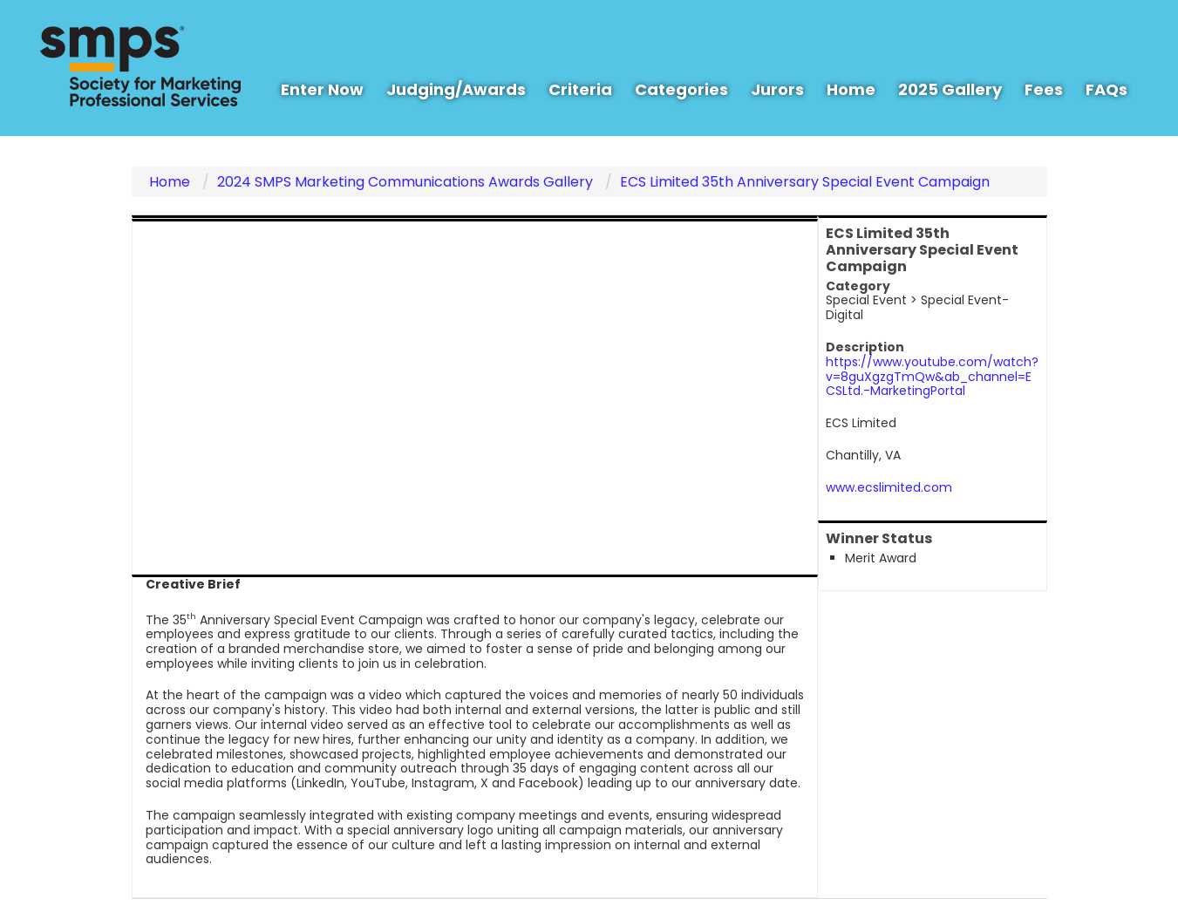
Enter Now (322, 89)
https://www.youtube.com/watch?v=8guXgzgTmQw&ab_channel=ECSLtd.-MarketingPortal (932, 376)
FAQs (1106, 89)
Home (851, 89)
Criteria (580, 89)
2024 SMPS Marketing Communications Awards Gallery (405, 182)
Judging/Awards (456, 89)
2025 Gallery (950, 89)
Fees (1044, 89)
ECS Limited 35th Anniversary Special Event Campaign (805, 182)
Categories (681, 89)
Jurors (777, 89)
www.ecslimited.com (889, 487)
